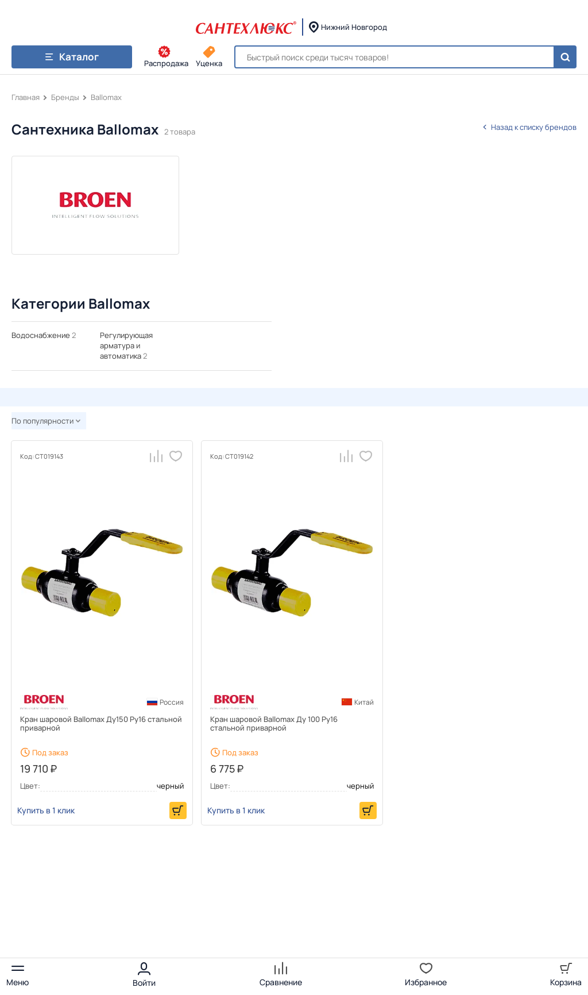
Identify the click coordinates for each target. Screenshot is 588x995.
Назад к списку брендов (529, 127)
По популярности (45, 421)
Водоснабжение (40, 335)
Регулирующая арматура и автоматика (126, 345)
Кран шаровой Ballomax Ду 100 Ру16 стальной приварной (274, 724)
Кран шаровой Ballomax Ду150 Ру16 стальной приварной (101, 724)
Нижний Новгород (354, 27)
